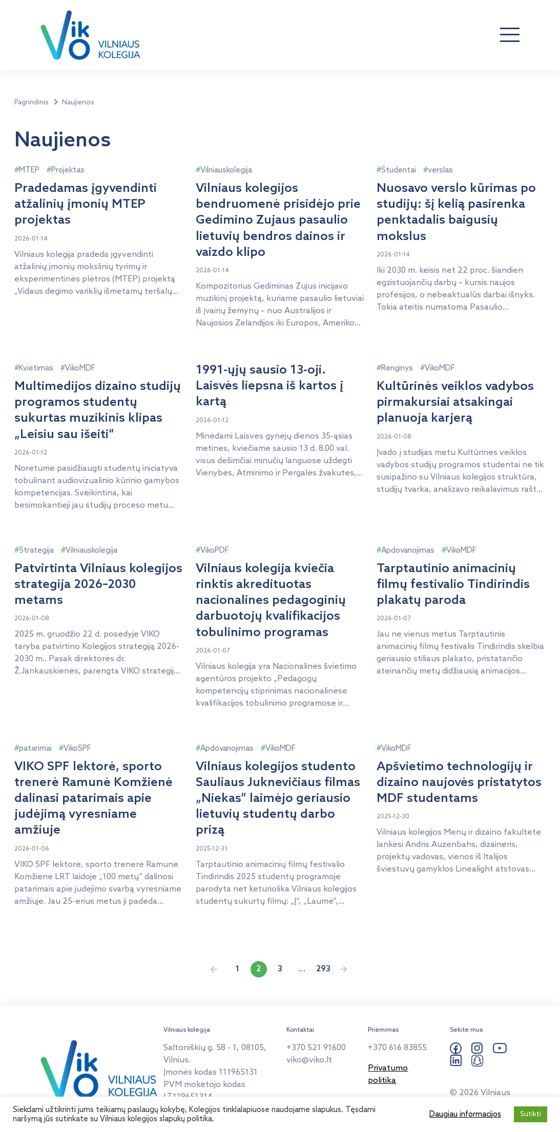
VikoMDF (80, 368)
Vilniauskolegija (226, 170)
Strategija (36, 550)
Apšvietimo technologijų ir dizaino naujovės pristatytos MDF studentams (459, 782)
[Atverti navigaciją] (510, 35)
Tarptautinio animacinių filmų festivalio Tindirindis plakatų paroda (453, 584)
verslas (440, 170)
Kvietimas (36, 368)
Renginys (397, 368)
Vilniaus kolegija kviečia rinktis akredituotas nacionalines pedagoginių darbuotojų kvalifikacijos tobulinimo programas (271, 600)
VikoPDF (214, 550)
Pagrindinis (31, 102)
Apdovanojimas (407, 550)
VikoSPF (77, 748)
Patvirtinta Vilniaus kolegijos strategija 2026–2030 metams (98, 584)
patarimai (35, 748)
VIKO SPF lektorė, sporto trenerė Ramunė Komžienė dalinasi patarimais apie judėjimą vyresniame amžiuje (93, 798)
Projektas (68, 170)
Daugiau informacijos (465, 1114)
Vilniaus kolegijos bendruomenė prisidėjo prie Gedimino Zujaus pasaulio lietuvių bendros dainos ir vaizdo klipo (278, 220)
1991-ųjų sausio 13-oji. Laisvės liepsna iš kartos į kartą (269, 386)
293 (323, 969)
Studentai (398, 170)
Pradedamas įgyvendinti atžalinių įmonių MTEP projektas (85, 204)
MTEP (29, 170)
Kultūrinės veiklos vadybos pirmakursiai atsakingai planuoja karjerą (455, 402)
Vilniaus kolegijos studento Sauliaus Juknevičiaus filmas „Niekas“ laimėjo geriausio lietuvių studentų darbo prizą (278, 798)
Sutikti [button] (530, 1114)
